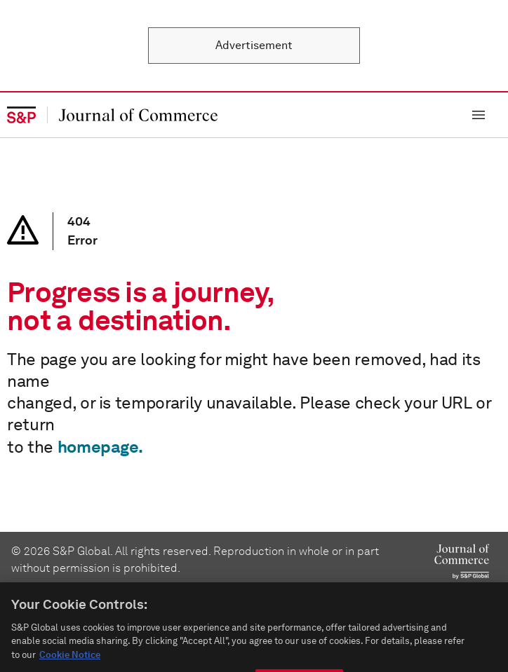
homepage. (100, 447)
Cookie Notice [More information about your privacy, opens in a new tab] (69, 664)
